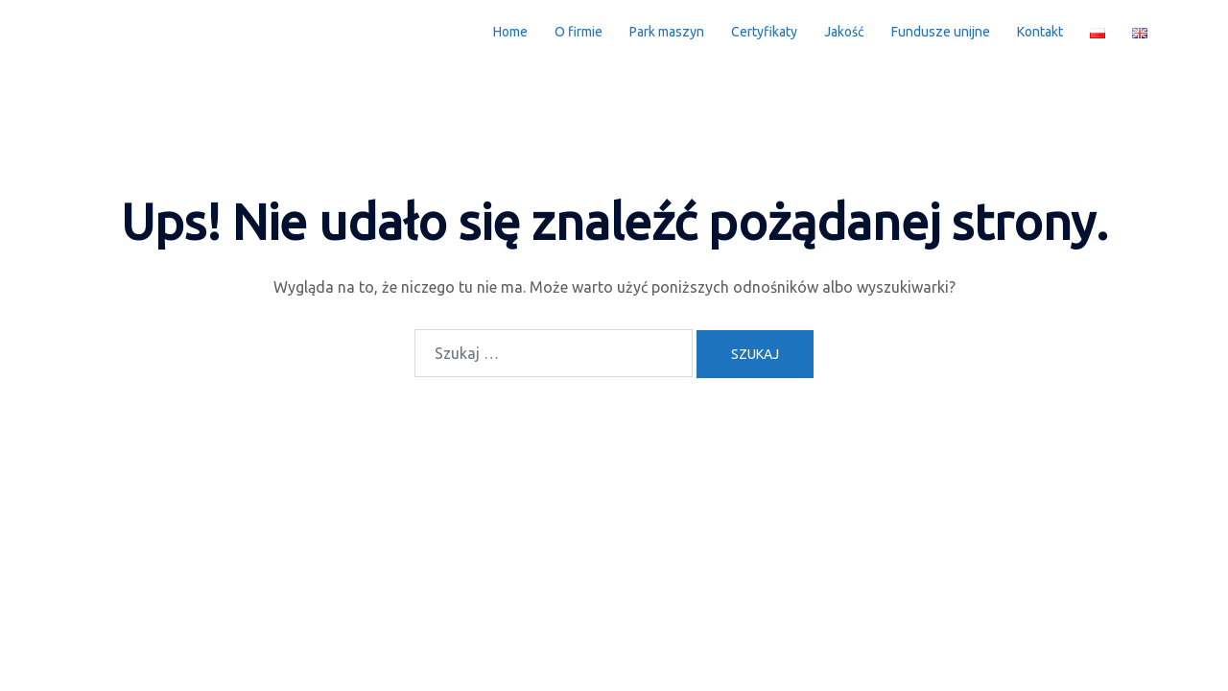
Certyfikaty (764, 31)
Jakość (844, 31)
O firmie (578, 31)
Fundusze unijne (940, 31)
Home (510, 31)
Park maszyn (666, 31)
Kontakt (1040, 31)
